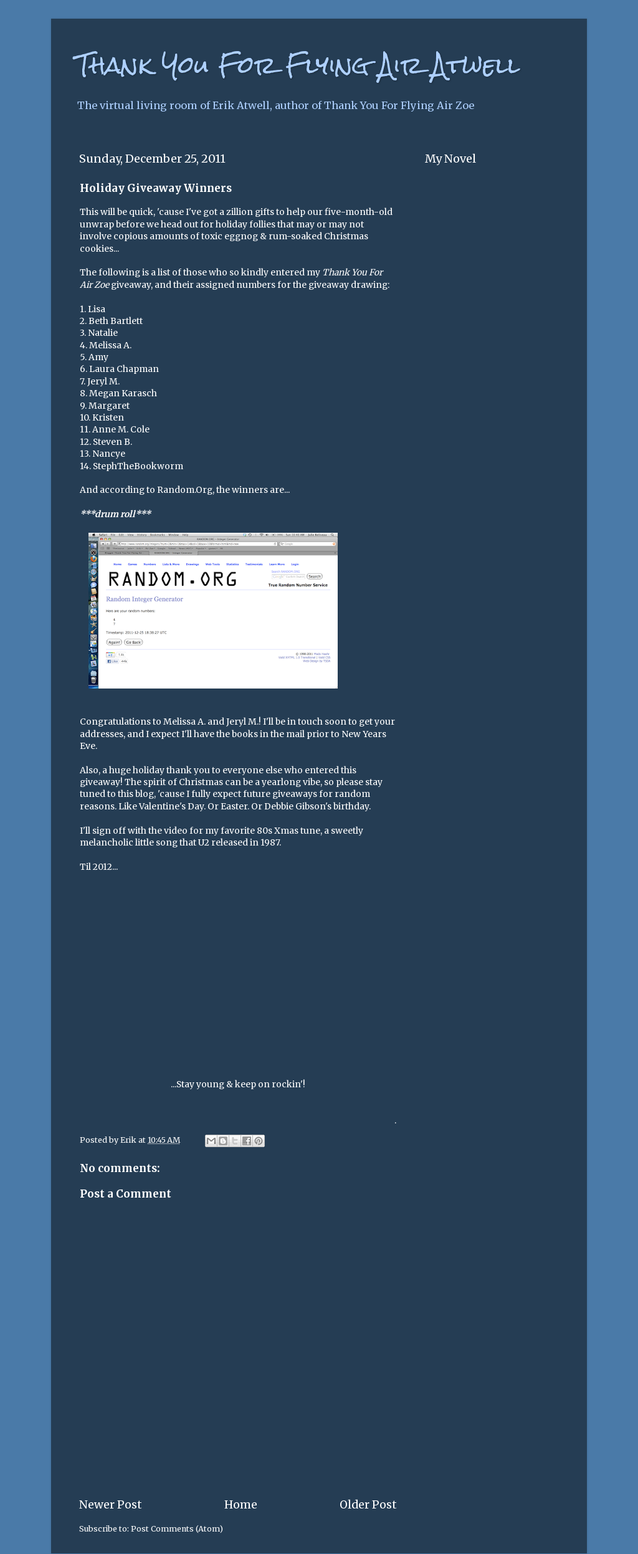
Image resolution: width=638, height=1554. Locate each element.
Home (240, 1505)
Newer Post (110, 1505)
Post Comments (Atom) (177, 1528)
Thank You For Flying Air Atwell (298, 65)
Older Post (368, 1505)
